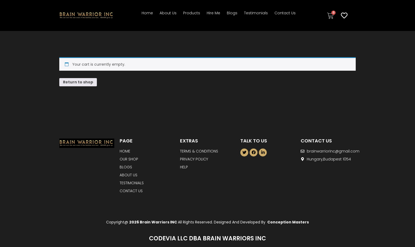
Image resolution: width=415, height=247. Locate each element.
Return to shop (78, 82)
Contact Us (285, 13)
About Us (168, 13)
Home (147, 13)
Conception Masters (288, 222)
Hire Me (213, 13)
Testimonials (256, 13)
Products (191, 13)
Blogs (232, 13)
